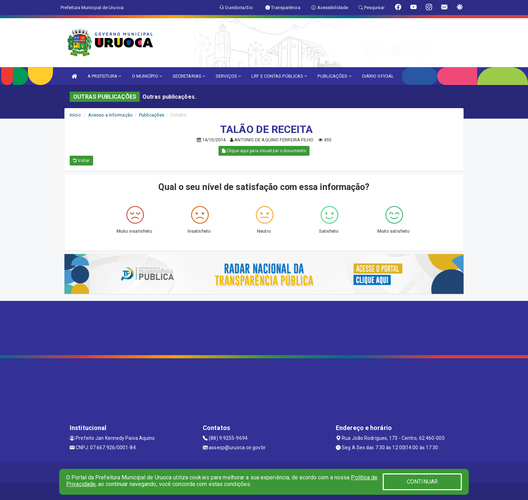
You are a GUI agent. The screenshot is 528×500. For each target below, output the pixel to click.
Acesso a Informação (110, 115)
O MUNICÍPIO (147, 76)
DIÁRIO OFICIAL (378, 76)
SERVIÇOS (228, 76)
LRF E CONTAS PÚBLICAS (279, 76)
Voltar (81, 160)
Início (75, 115)
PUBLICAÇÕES (334, 76)
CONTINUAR (422, 481)
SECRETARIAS (189, 76)
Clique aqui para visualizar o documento (264, 150)
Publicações (151, 115)
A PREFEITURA (104, 76)
